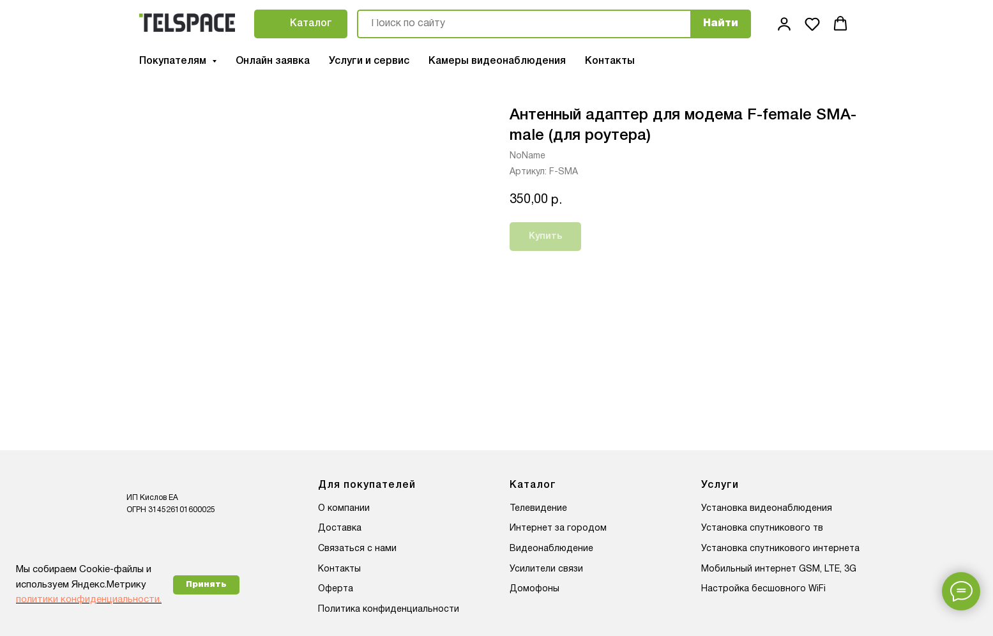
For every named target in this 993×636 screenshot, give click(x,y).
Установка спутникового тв (762, 528)
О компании (344, 508)
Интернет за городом (558, 528)
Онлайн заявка (273, 61)
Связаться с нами (357, 549)
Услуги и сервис (369, 61)
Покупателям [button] (174, 61)
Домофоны (534, 589)
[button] (784, 23)
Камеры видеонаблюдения (497, 61)
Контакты (610, 61)
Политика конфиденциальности (388, 609)
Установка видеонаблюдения (766, 508)
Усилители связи (546, 569)
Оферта (335, 589)
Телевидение (538, 508)
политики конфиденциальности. (89, 599)
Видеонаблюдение (551, 549)
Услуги (720, 485)
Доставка (339, 528)
